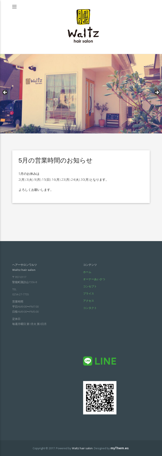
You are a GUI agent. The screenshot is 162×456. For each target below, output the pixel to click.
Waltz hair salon (82, 448)
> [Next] (157, 93)
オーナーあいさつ (94, 279)
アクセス (88, 301)
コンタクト (90, 308)
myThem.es (119, 448)
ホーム (87, 272)
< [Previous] (5, 93)
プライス (88, 293)
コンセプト (90, 286)
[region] (81, 93)
